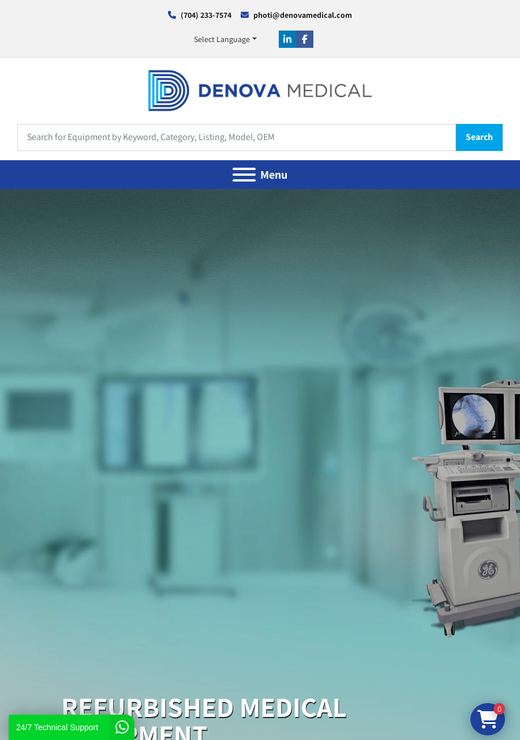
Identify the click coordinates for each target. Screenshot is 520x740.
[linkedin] (287, 39)
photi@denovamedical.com (302, 15)
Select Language (222, 39)
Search (479, 137)
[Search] (236, 137)
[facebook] (304, 39)
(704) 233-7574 (206, 15)
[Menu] (244, 174)
